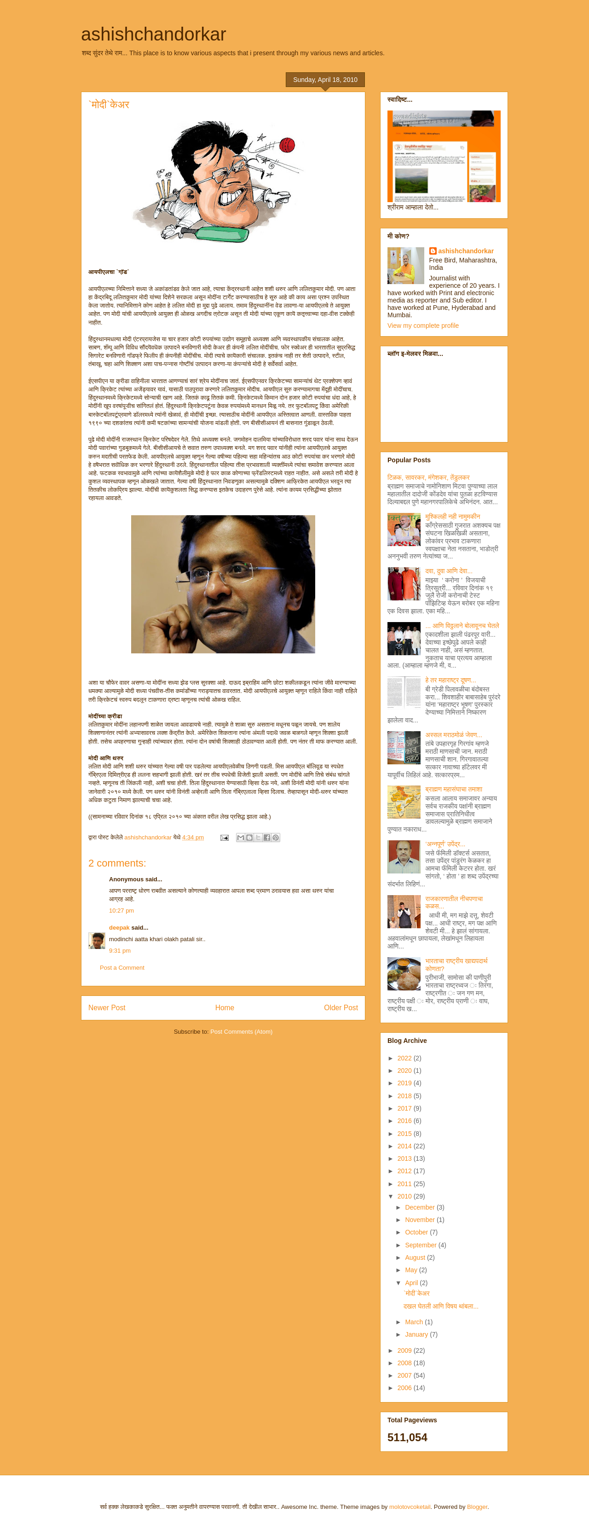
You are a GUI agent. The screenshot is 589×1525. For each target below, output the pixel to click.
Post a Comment (122, 967)
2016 (406, 1120)
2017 (406, 1108)
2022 (406, 1058)
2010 (406, 1196)
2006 (406, 1387)
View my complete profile (423, 325)
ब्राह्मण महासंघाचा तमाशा (454, 789)
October (417, 1232)
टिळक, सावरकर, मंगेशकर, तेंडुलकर (428, 477)
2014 (406, 1146)
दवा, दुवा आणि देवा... (449, 571)
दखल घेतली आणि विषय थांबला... (441, 1306)
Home (225, 1008)
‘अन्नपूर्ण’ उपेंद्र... (446, 844)
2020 (406, 1070)
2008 (406, 1363)
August (416, 1257)
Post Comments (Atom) (241, 1031)
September (421, 1245)
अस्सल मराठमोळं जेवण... (454, 735)
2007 (406, 1375)
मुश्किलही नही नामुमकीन (453, 516)
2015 (406, 1133)
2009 (406, 1350)
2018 (406, 1096)
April (412, 1282)
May (412, 1270)
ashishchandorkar (153, 34)
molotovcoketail (410, 1506)
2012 (406, 1171)
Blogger (477, 1506)
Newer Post (107, 1008)
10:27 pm (121, 910)
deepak (119, 927)
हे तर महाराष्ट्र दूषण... (451, 680)
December (420, 1207)
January (417, 1334)
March (415, 1322)
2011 (406, 1183)
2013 (406, 1158)
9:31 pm (120, 950)
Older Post (341, 1008)
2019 (406, 1083)
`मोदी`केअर (417, 1293)
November (420, 1219)
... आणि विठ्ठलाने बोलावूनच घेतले (462, 625)
